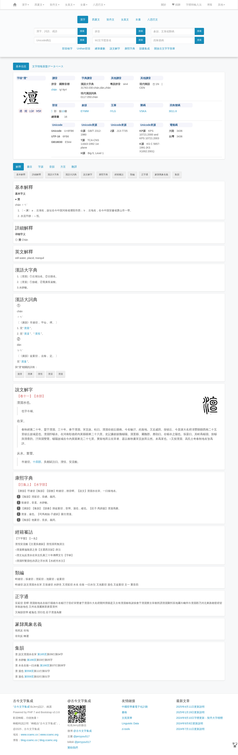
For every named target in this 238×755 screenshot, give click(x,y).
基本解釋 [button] (20, 174)
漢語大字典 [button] (53, 174)
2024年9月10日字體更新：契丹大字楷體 (199, 717)
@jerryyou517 (81, 736)
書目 (29, 166)
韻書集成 (144, 48)
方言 (63, 166)
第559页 (29, 676)
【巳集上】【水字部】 (33, 484)
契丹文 (55, 4)
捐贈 (176, 4)
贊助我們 (72, 747)
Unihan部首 (83, 48)
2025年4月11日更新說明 (190, 706)
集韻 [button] (177, 174)
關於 (163, 4)
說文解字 (115, 48)
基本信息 (21, 66)
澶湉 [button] (40, 374)
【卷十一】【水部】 (31, 396)
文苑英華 (127, 717)
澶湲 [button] (50, 374)
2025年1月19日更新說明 (190, 712)
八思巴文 (99, 4)
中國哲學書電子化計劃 (135, 706)
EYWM (85, 111)
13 (63, 111)
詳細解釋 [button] (36, 174)
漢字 (25, 4)
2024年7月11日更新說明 (190, 728)
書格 (124, 712)
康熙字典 (130, 48)
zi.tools (126, 728)
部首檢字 (67, 48)
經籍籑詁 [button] (119, 174)
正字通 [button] (144, 174)
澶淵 (26, 328)
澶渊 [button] (30, 374)
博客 (209, 4)
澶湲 (26, 333)
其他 (221, 4)
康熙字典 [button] (103, 174)
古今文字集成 (22, 706)
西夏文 (39, 4)
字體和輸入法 (194, 4)
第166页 (31, 659)
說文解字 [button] (87, 174)
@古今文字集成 (82, 730)
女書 (83, 4)
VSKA (142, 111)
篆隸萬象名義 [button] (161, 174)
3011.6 (173, 111)
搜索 (82, 31)
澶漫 (23, 361)
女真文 (70, 4)
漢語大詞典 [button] (71, 174)
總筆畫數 (100, 48)
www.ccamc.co (29, 734)
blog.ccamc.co (29, 740)
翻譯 (74, 166)
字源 (40, 166)
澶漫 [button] (60, 374)
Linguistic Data (130, 723)
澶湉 (37, 333)
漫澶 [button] (19, 374)
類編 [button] (132, 174)
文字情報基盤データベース (47, 66)
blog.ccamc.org (48, 740)
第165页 (42, 654)
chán (54, 89)
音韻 (51, 166)
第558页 (29, 671)
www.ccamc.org (49, 734)
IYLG (113, 111)
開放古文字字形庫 (164, 48)
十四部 (37, 461)
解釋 (18, 166)
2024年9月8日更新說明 (189, 723)
